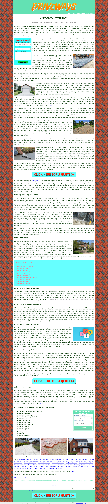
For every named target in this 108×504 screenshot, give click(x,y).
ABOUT (78, 13)
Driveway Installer (86, 463)
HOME (69, 13)
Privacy (92, 490)
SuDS (51, 105)
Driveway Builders (64, 466)
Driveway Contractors (40, 459)
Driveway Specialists (55, 468)
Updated (34, 490)
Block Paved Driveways (47, 466)
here (41, 403)
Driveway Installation (31, 461)
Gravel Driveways (82, 459)
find (19, 390)
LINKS (73, 13)
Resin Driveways (30, 463)
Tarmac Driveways (55, 459)
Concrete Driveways (48, 465)
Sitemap (15, 490)
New (30, 490)
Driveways (47, 42)
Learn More (79, 503)
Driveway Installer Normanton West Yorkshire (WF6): (34, 26)
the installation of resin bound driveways (44, 364)
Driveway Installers (47, 461)
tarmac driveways (49, 68)
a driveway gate (25, 36)
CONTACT (83, 13)
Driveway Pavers (69, 459)
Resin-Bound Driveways (78, 461)
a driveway (32, 28)
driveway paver (36, 353)
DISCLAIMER (90, 13)
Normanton (35, 180)
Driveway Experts (25, 459)
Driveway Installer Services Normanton (35, 407)
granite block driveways (23, 357)
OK (85, 503)
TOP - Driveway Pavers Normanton (25, 478)
